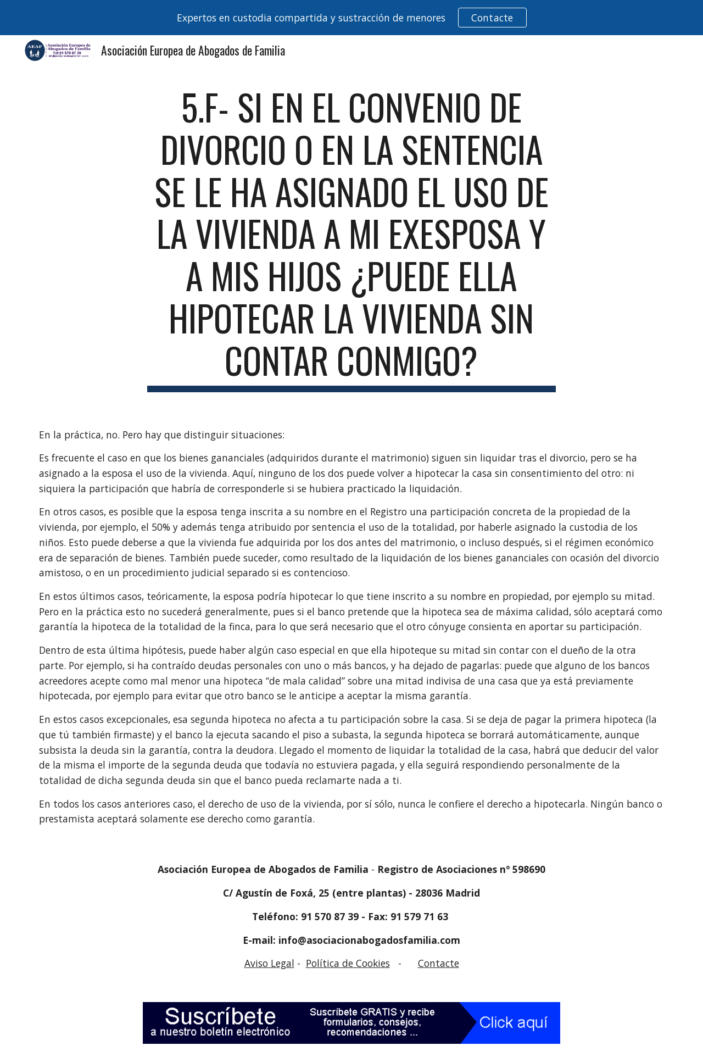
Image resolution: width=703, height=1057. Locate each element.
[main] (351, 239)
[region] (351, 17)
